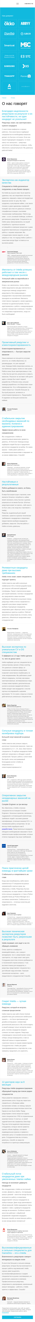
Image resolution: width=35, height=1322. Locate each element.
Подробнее (5, 1312)
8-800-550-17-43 (29, 3)
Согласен (17, 1317)
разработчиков (7, 829)
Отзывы (13, 98)
